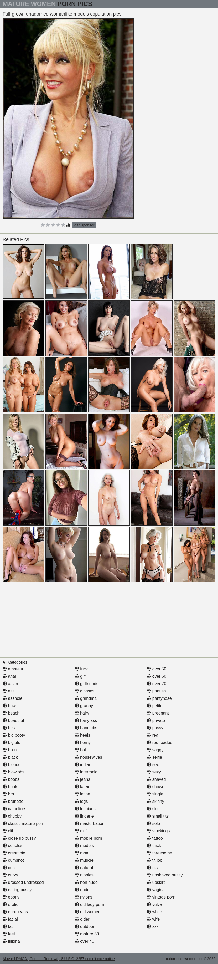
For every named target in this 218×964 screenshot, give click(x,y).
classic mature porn (23, 823)
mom (82, 853)
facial (10, 919)
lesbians (85, 809)
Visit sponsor (84, 225)
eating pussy (17, 890)
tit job (154, 860)
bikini (10, 750)
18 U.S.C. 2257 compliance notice (87, 959)
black (10, 757)
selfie (154, 757)
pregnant (158, 713)
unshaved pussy (165, 875)
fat (8, 926)
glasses (85, 691)
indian (83, 764)
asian (10, 683)
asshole (13, 698)
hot (80, 750)
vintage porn (161, 897)
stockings (158, 831)
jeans (82, 779)
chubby (12, 816)
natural (84, 867)
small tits (158, 816)
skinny (155, 801)
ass (8, 691)
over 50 (156, 669)
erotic (10, 904)
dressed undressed (23, 882)
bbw (9, 705)
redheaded (159, 742)
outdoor (85, 926)
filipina (11, 941)
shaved (156, 779)
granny (84, 705)
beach (11, 713)
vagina (156, 890)
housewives (88, 757)
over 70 (156, 683)
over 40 (84, 941)
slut (153, 809)
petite (155, 705)
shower (156, 786)
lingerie (84, 816)
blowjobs (13, 772)
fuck (81, 669)
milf (81, 831)
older (82, 919)
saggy (155, 750)
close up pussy (19, 838)
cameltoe (14, 809)
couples (13, 845)
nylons (83, 897)
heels (82, 735)
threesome (159, 853)
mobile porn (88, 838)
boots (10, 786)
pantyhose (159, 698)
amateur (13, 669)
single (155, 794)
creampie (14, 853)
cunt (9, 867)
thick (154, 845)
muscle (84, 860)
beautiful (13, 720)
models (84, 845)
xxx (152, 926)
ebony (11, 897)
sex (153, 764)
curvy (10, 875)
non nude (86, 882)
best (9, 728)
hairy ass (86, 720)
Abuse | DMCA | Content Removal (30, 959)
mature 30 (87, 934)
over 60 (156, 676)
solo (153, 823)
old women (88, 912)
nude (82, 890)
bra (8, 794)
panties (156, 691)
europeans (15, 912)
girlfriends (86, 683)
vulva (154, 904)
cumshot (13, 860)
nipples (84, 875)
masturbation (90, 823)
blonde (12, 764)
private (156, 720)
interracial (86, 772)
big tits (11, 742)
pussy (155, 728)
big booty (14, 735)
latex (82, 786)
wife (153, 919)
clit (8, 831)
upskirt (156, 882)
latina (82, 794)
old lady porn (89, 904)
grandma (86, 698)
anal (9, 676)
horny (83, 742)
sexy (154, 772)
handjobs (86, 728)
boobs (11, 779)
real (153, 735)
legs (81, 801)
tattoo (155, 838)
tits (152, 867)
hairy (82, 713)
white (154, 912)
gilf (80, 676)
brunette (13, 801)
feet (9, 934)
